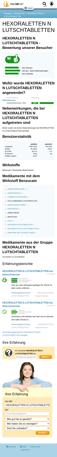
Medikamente (19, 13)
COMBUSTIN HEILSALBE (16, 197)
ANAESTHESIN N (13, 193)
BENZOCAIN (12, 217)
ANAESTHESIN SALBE (16, 189)
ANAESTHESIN (13, 213)
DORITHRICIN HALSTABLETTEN (19, 225)
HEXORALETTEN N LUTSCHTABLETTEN (22, 229)
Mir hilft (8, 401)
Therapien (8, 13)
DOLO (9, 221)
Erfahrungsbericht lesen (20, 293)
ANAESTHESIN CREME (16, 205)
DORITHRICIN (12, 209)
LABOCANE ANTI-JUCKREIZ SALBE (20, 233)
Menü (28, 8)
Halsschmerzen (9, 100)
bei (6, 410)
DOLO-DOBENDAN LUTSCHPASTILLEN (22, 201)
